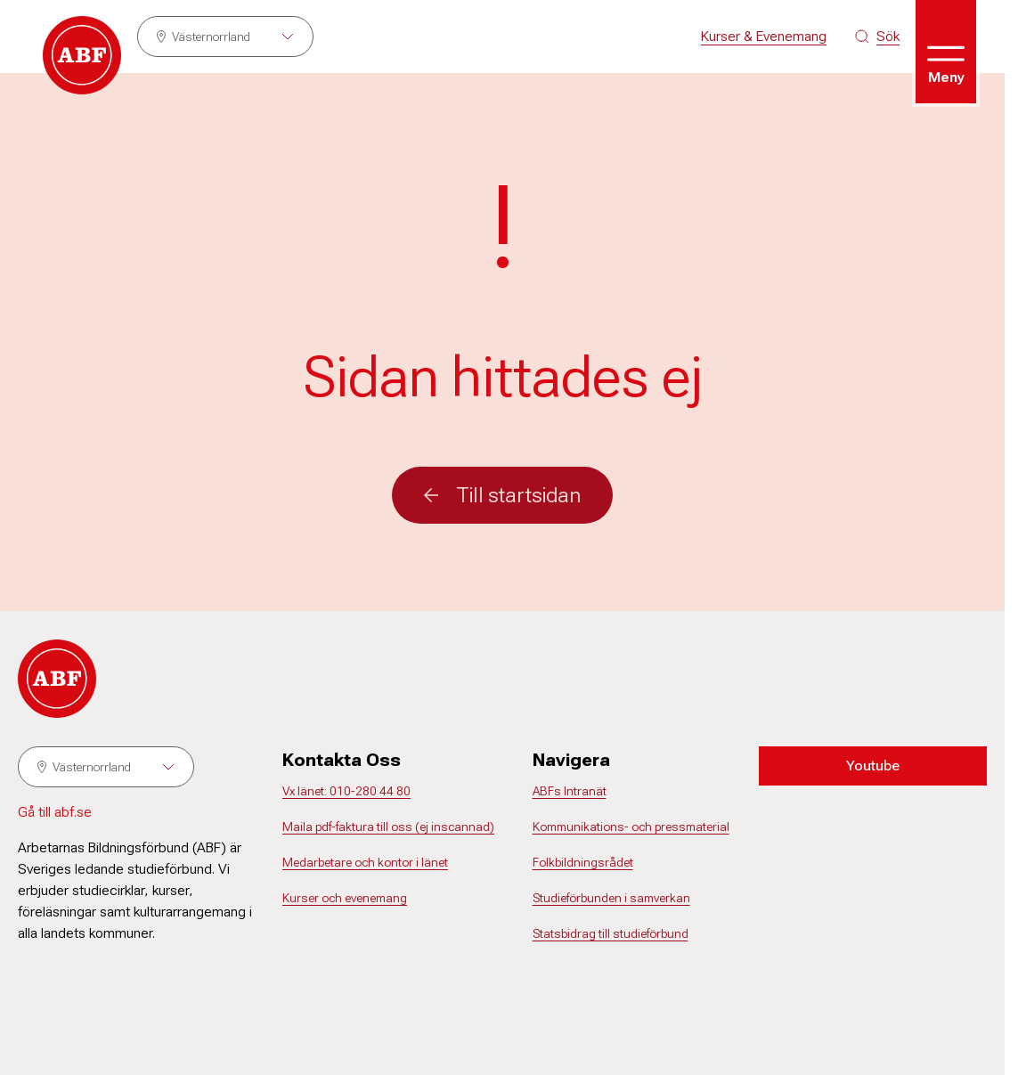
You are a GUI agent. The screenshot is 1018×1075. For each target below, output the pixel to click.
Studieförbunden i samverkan (611, 898)
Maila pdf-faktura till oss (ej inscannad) (388, 826)
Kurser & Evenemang (764, 36)
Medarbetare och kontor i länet (365, 862)
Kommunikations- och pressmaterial (631, 826)
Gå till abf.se (55, 811)
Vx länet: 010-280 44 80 (346, 791)
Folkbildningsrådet (583, 862)
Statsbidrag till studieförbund (610, 933)
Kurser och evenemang (344, 898)
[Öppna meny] (946, 51)
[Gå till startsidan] (82, 55)
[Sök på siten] (877, 36)
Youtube (873, 765)
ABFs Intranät (570, 791)
